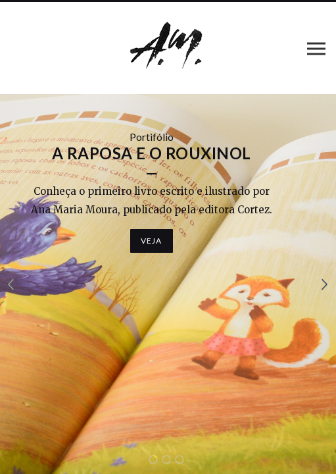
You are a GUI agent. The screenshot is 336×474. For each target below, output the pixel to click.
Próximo (325, 284)
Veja (151, 241)
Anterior (11, 284)
